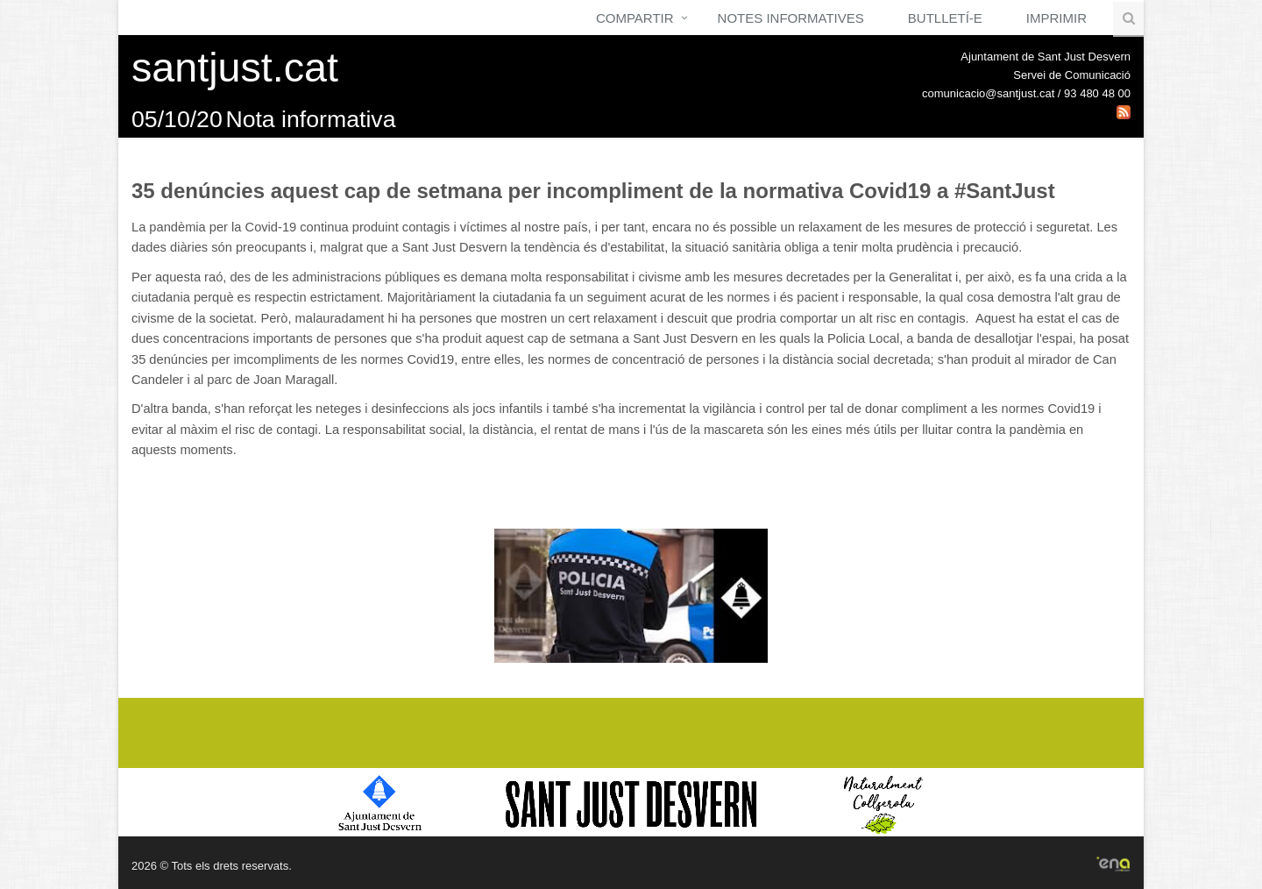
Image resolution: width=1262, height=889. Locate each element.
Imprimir (1056, 18)
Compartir (635, 18)
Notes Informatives (791, 18)
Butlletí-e (945, 18)
